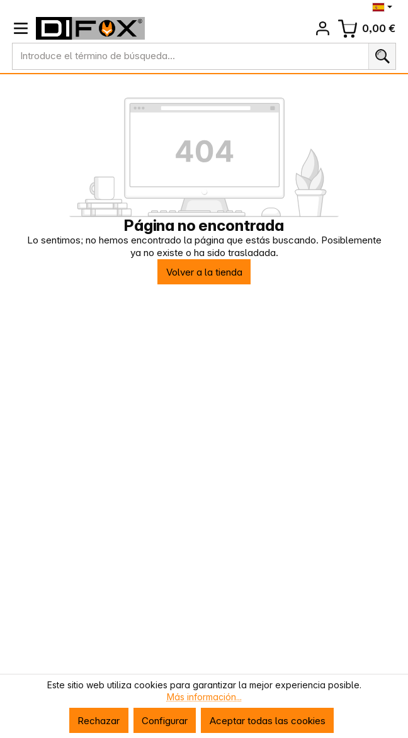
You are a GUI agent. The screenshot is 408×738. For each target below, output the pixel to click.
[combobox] (190, 56)
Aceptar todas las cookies (268, 721)
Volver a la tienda (204, 272)
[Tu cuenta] (322, 28)
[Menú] (21, 28)
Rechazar (98, 721)
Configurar (165, 721)
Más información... (204, 696)
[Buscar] (381, 56)
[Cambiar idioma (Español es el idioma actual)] (383, 7)
